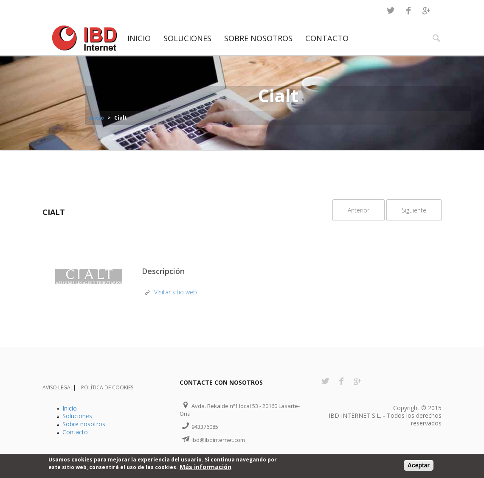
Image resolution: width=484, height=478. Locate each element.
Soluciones (187, 38)
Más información (205, 467)
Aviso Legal (57, 387)
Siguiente (414, 210)
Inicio (139, 38)
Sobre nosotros (258, 38)
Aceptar (419, 465)
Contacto (327, 38)
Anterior (358, 210)
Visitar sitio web (175, 292)
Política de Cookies (107, 387)
